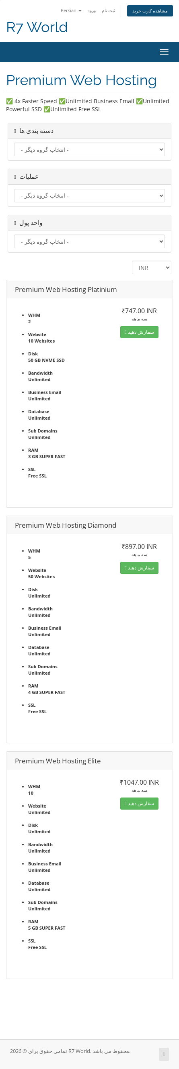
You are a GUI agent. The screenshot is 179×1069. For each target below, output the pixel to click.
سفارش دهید (139, 331)
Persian (71, 10)
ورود (92, 10)
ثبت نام (108, 10)
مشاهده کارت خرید (150, 11)
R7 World (37, 27)
